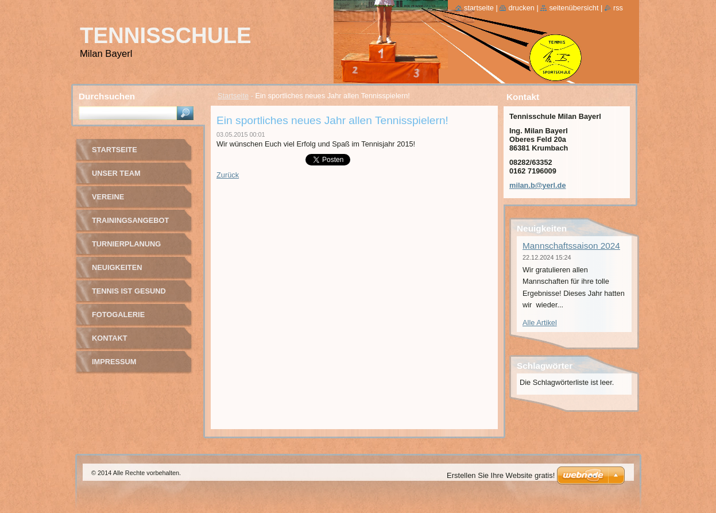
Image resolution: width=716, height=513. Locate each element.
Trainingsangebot (130, 220)
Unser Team (116, 173)
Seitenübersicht (573, 7)
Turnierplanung (126, 244)
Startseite (233, 95)
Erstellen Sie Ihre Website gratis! (501, 475)
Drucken (521, 7)
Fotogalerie (118, 314)
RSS (618, 7)
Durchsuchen (107, 96)
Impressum (114, 361)
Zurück (227, 175)
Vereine (108, 196)
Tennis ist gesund (129, 291)
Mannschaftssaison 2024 (571, 245)
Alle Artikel (540, 322)
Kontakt (109, 338)
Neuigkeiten (117, 267)
